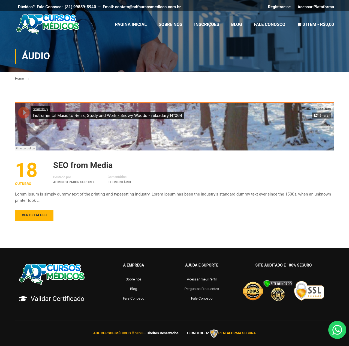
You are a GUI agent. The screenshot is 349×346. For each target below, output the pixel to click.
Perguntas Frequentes (202, 289)
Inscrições (206, 24)
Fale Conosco (269, 24)
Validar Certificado (57, 299)
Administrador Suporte (74, 182)
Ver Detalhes (34, 215)
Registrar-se (279, 6)
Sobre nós (134, 279)
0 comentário (119, 182)
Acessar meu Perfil (202, 279)
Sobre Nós (170, 24)
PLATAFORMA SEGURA (237, 333)
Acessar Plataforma (315, 6)
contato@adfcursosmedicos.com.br (149, 6)
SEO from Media (83, 165)
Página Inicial (131, 24)
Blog (236, 24)
